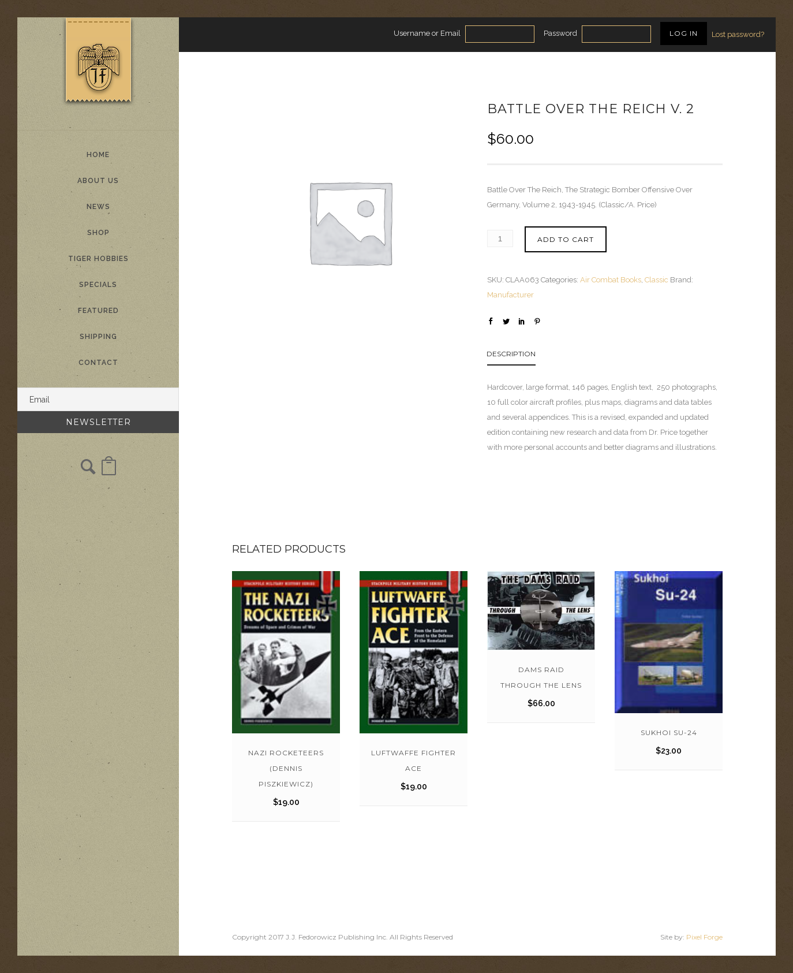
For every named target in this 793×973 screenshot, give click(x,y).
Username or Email (427, 33)
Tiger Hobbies (98, 259)
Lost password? (738, 34)
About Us (98, 181)
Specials (98, 285)
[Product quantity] (500, 238)
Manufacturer (510, 294)
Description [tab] (511, 353)
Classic (656, 279)
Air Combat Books (610, 279)
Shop (98, 233)
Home (98, 155)
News (98, 207)
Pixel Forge (704, 937)
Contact (98, 363)
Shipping (98, 337)
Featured (98, 311)
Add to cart (565, 239)
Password (560, 33)
